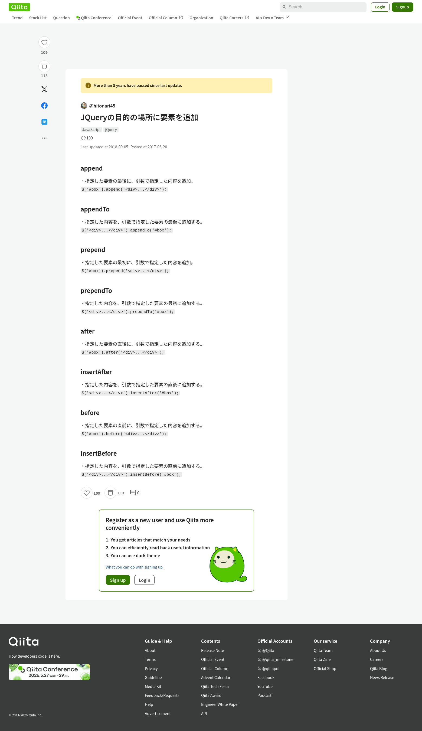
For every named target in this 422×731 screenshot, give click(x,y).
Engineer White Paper (220, 704)
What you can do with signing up (134, 567)
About (150, 650)
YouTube (265, 686)
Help (149, 704)
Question (61, 17)
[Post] (44, 89)
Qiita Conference (94, 17)
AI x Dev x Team (273, 18)
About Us (378, 650)
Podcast (264, 695)
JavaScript (91, 129)
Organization (201, 17)
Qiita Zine (322, 659)
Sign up (118, 580)
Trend (17, 17)
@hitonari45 (98, 105)
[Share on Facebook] (44, 106)
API (204, 713)
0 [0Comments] (134, 493)
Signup (402, 6)
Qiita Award (211, 695)
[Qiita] (19, 7)
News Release (382, 677)
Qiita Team (323, 650)
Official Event (130, 17)
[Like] (44, 42)
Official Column (166, 18)
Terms (150, 659)
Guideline (153, 677)
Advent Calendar (215, 677)
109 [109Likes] (44, 52)
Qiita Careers (234, 18)
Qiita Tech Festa (215, 686)
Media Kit (153, 686)
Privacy (151, 668)
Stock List (38, 17)
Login (380, 6)
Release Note (212, 650)
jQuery (111, 129)
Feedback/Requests (162, 695)
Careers (376, 659)
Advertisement (158, 713)
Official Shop (325, 668)
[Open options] (44, 138)
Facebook (265, 677)
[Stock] (44, 66)
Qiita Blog (378, 668)
